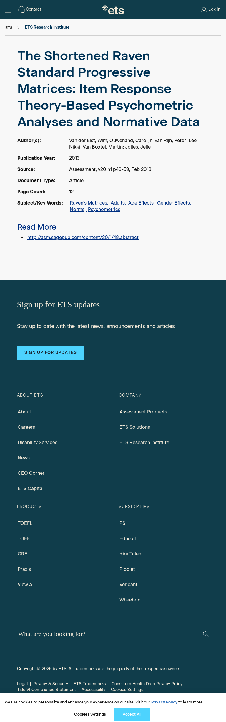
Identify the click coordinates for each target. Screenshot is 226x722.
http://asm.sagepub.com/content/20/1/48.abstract (83, 237)
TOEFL (25, 523)
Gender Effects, (174, 203)
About (24, 412)
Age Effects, (142, 203)
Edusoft (128, 538)
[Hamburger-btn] (8, 9)
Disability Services (37, 442)
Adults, (119, 203)
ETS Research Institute (144, 442)
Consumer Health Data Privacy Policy (147, 683)
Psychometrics (104, 209)
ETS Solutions (134, 427)
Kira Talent (131, 554)
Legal (22, 683)
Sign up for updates (50, 352)
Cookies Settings (127, 689)
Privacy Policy (164, 705)
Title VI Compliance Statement (46, 689)
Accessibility (93, 689)
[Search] (205, 634)
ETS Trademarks (90, 683)
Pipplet (127, 569)
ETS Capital (31, 488)
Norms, (78, 209)
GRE (22, 554)
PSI (123, 523)
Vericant (128, 584)
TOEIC (25, 538)
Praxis (24, 569)
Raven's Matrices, (89, 203)
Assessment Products (143, 412)
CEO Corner (31, 473)
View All (26, 584)
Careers (26, 427)
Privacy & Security (50, 683)
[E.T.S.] (113, 9)
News (24, 458)
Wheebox (129, 600)
